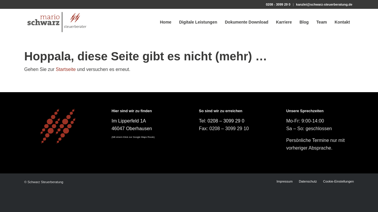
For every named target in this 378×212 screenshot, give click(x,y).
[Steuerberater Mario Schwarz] (56, 22)
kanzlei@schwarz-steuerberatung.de (324, 4)
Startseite (66, 69)
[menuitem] (165, 22)
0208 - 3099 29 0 (278, 4)
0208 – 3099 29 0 (226, 120)
